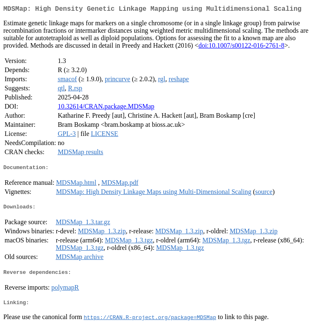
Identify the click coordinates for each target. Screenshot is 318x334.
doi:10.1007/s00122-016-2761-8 (241, 47)
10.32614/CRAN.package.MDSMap (106, 107)
